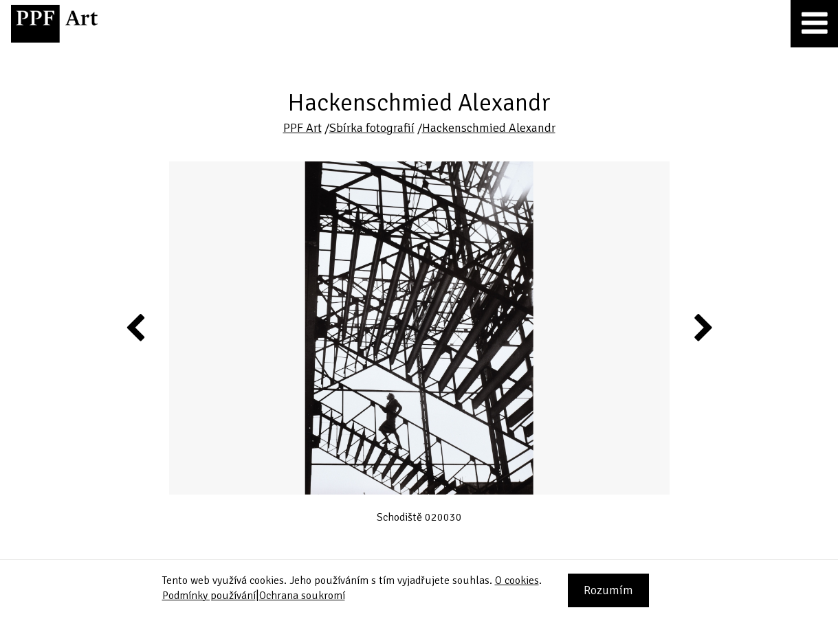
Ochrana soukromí (302, 595)
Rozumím (608, 590)
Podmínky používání (209, 595)
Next (702, 326)
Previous (136, 326)
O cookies (517, 580)
